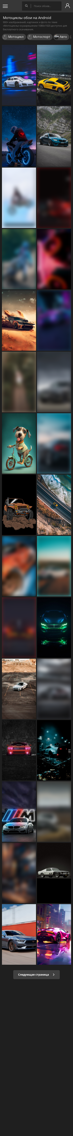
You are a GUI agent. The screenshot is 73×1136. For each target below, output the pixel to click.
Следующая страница (36, 974)
